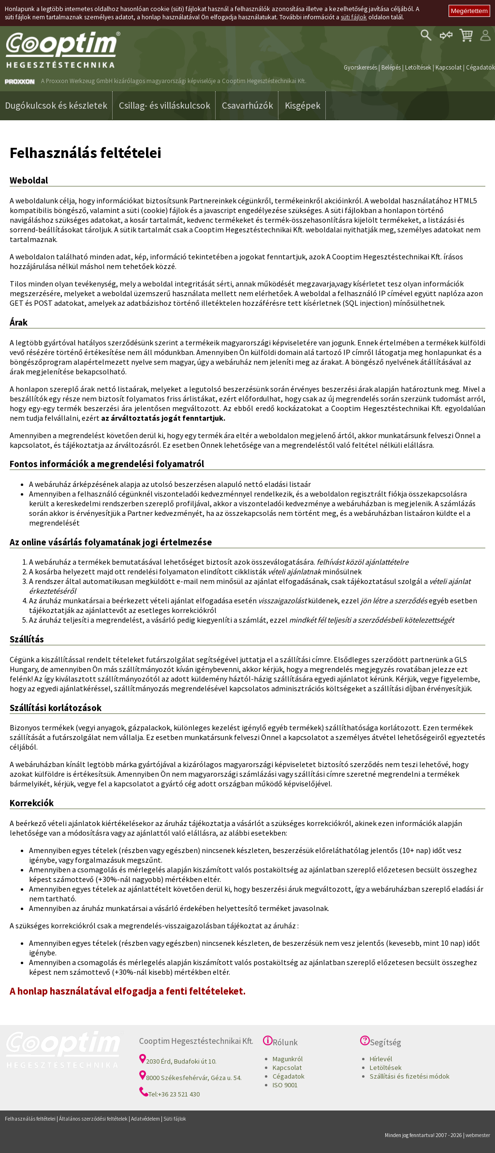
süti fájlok (354, 17)
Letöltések (418, 67)
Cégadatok (480, 67)
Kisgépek (302, 105)
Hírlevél (381, 1058)
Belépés (391, 67)
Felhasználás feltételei (30, 1118)
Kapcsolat (449, 67)
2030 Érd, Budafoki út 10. (178, 1061)
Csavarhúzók (247, 105)
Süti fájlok (174, 1118)
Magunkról (288, 1058)
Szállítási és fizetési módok (410, 1076)
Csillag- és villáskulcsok (164, 105)
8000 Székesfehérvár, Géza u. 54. (190, 1077)
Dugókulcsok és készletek (56, 105)
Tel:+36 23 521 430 (169, 1094)
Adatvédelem (145, 1118)
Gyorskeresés (360, 67)
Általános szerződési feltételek (93, 1118)
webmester (478, 1135)
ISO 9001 (285, 1085)
